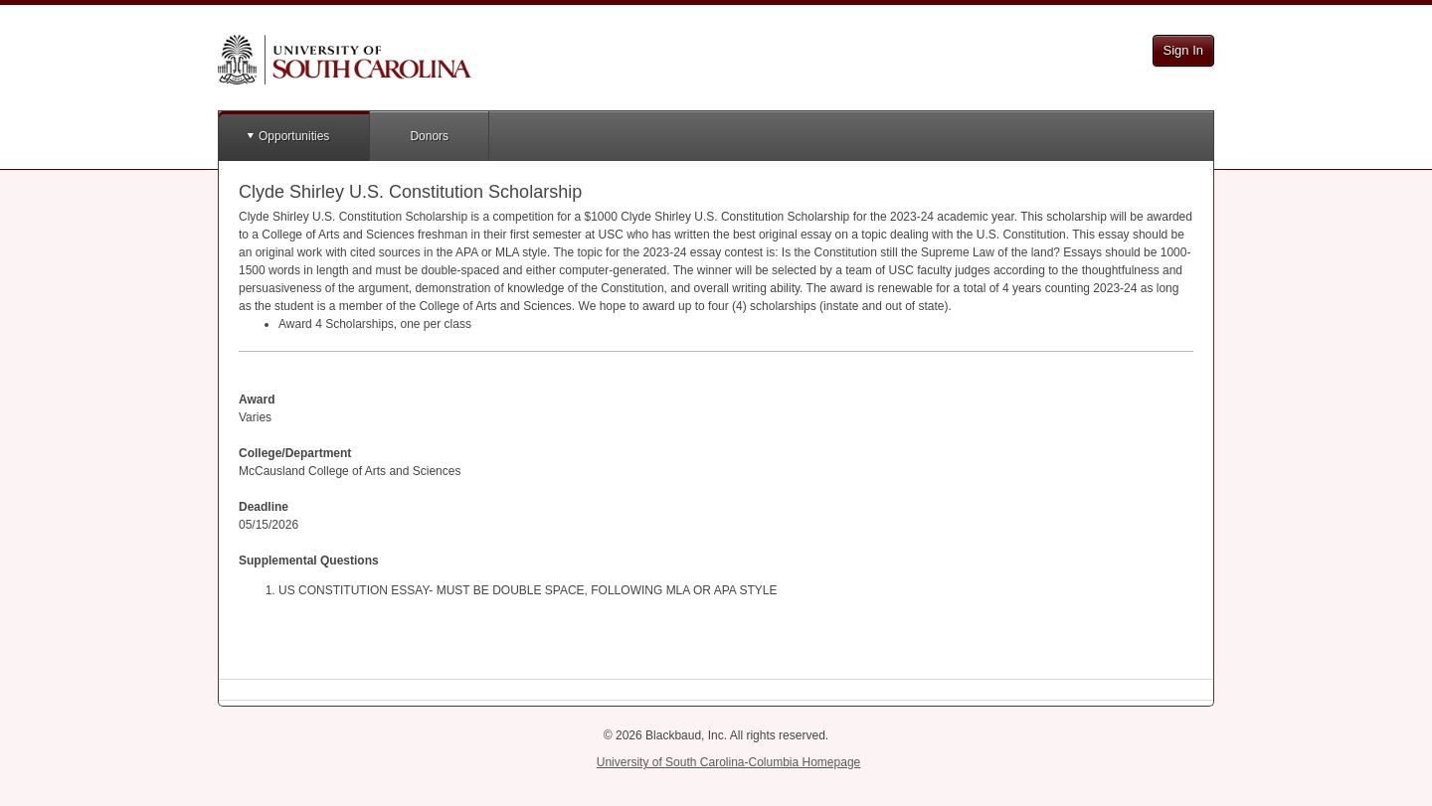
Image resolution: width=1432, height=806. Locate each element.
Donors (429, 136)
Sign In (1183, 50)
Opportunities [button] (294, 136)
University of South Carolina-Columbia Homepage (728, 762)
